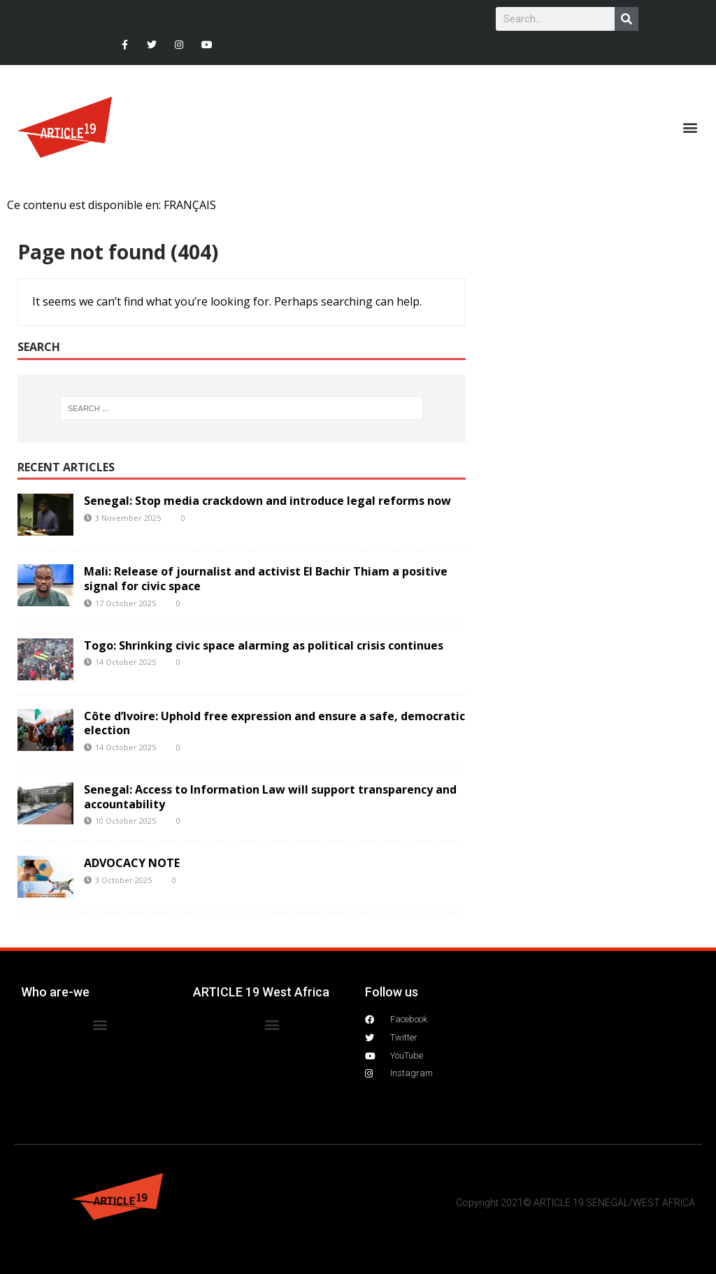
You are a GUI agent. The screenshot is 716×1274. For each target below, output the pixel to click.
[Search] (626, 19)
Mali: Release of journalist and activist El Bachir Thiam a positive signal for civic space (266, 579)
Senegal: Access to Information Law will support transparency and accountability (270, 797)
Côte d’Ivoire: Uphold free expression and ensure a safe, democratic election (274, 723)
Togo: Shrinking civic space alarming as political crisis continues (263, 645)
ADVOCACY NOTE (132, 863)
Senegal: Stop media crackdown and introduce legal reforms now (267, 500)
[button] (690, 127)
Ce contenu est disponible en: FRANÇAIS (111, 205)
